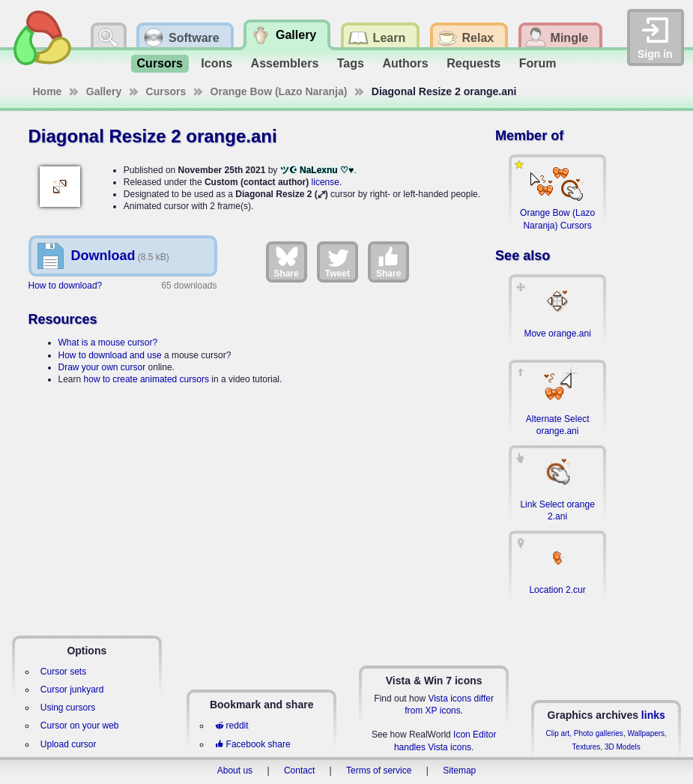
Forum (538, 63)
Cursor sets (63, 671)
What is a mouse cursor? (108, 342)
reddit (231, 725)
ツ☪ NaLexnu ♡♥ (317, 170)
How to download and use (110, 355)
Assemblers (285, 63)
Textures (586, 747)
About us (234, 770)
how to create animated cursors (146, 379)
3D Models (623, 747)
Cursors (160, 63)
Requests (473, 63)
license (325, 182)
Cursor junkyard (72, 689)
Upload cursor (68, 744)
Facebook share (252, 744)
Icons (216, 63)
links (653, 715)
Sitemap (459, 770)
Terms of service (378, 770)
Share (285, 261)
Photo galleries (598, 733)
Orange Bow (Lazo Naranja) (279, 91)
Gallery (103, 91)
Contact (299, 770)
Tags (350, 63)
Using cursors (67, 707)
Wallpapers (646, 733)
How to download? (65, 285)
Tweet (337, 261)
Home (47, 91)
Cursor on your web (79, 725)
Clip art (557, 733)
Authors (405, 63)
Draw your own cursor (102, 367)
